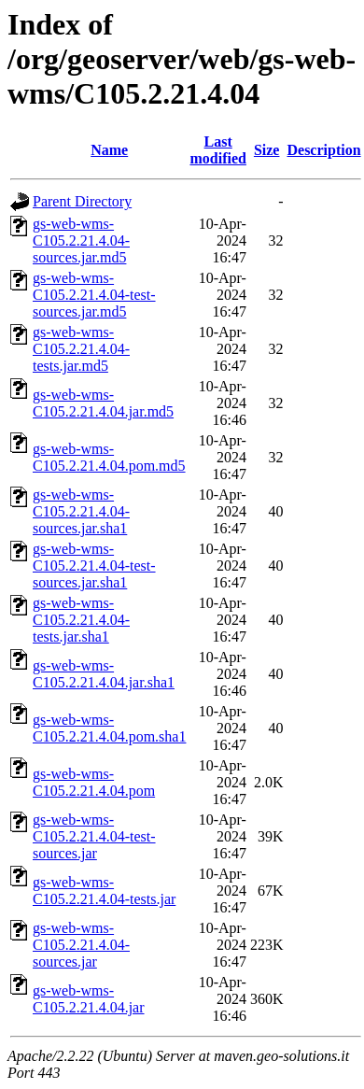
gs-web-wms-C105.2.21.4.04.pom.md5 (109, 457)
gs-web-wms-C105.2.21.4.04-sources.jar (81, 944)
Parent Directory (82, 201)
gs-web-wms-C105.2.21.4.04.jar (89, 999)
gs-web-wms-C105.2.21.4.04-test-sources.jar (94, 836)
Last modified (217, 150)
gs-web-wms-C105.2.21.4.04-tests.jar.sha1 (81, 619)
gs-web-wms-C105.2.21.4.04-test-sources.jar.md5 (94, 294)
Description (323, 150)
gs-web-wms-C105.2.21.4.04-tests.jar (104, 890)
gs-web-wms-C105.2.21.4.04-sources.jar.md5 (81, 240)
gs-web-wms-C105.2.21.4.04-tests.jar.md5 (81, 349)
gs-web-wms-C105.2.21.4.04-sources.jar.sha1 (81, 511)
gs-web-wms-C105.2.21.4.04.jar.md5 (103, 403)
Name (109, 150)
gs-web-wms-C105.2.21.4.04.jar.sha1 (104, 674)
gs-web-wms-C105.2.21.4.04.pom (94, 782)
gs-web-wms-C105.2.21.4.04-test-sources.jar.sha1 (94, 565)
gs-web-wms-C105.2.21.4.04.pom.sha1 (109, 728)
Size (267, 150)
